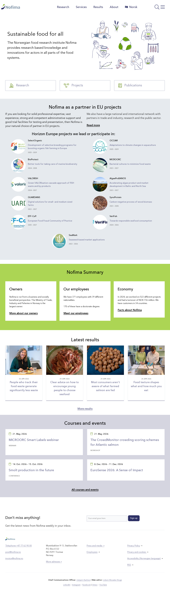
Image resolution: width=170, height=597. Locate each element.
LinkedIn (66, 585)
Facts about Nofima (130, 310)
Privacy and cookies (136, 552)
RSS (129, 565)
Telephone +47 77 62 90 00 (18, 546)
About (114, 7)
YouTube (103, 585)
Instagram (76, 585)
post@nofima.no (13, 552)
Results (98, 7)
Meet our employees (75, 313)
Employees (92, 552)
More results (85, 409)
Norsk (131, 7)
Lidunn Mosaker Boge (112, 580)
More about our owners (23, 313)
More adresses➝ (54, 562)
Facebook (86, 585)
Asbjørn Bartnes (83, 580)
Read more (93, 125)
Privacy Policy (133, 546)
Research (63, 7)
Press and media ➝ (95, 546)
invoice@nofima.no (14, 559)
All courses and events (85, 490)
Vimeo (94, 585)
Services (81, 7)
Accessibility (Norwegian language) (144, 559)
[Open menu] (154, 7)
